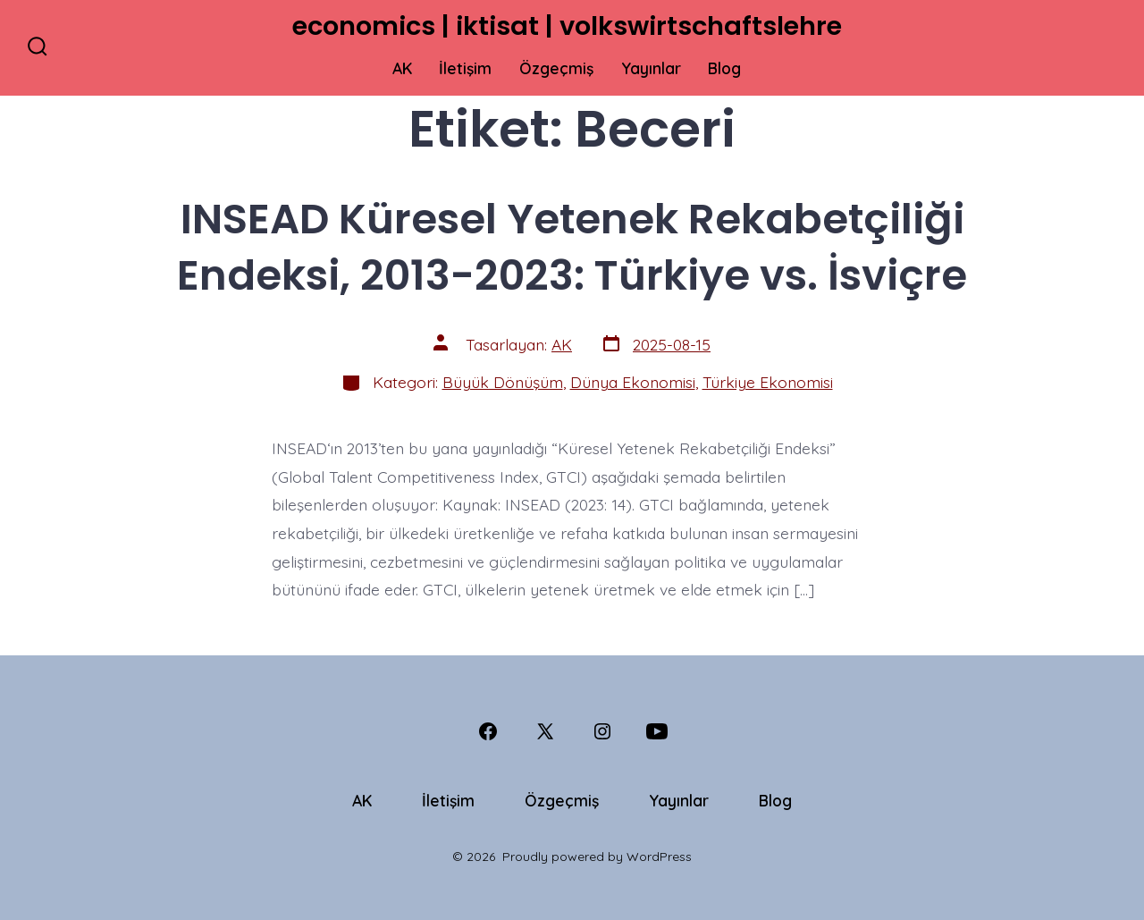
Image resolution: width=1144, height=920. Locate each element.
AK (402, 68)
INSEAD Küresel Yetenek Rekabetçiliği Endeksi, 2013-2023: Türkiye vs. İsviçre (572, 247)
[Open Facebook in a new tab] (488, 731)
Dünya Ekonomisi (632, 382)
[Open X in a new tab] (545, 731)
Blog (724, 68)
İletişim (465, 68)
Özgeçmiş (556, 68)
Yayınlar (651, 68)
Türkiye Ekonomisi (767, 382)
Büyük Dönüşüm (502, 382)
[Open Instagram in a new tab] (602, 731)
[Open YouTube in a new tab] (657, 731)
